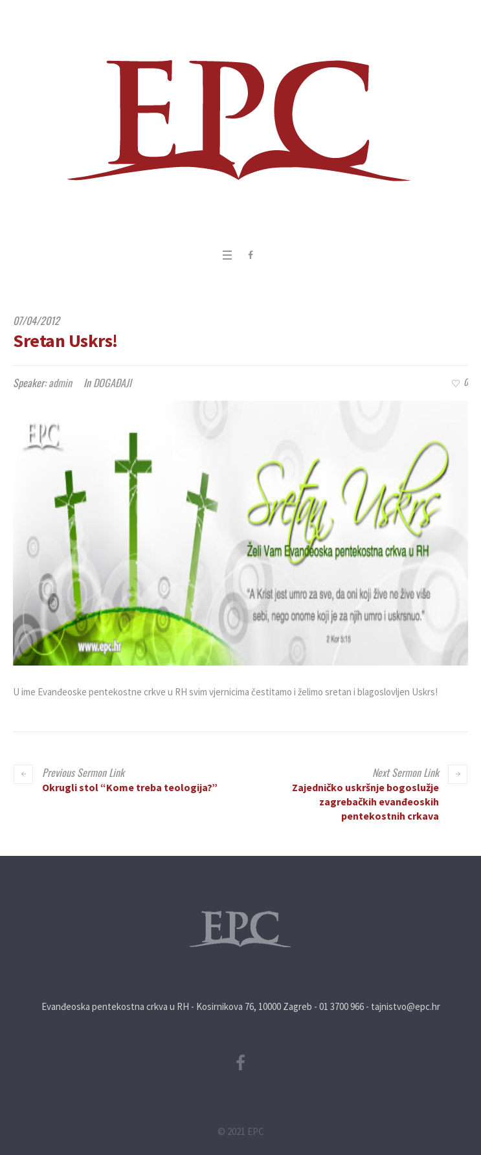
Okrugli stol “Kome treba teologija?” (130, 787)
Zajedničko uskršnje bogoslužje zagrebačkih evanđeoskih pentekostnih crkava (365, 801)
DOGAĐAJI (112, 382)
